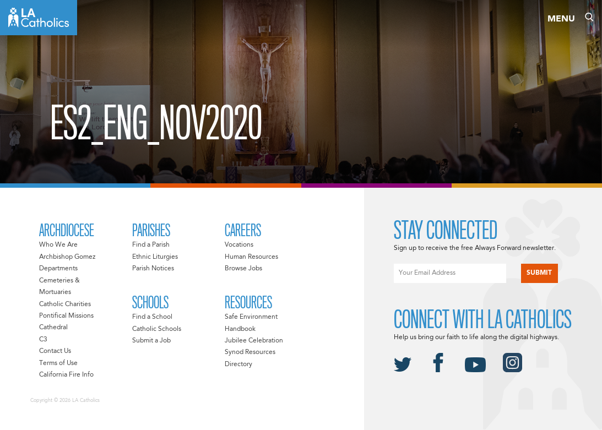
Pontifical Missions (66, 316)
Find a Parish (151, 245)
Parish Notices (153, 268)
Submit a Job (151, 341)
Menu (561, 19)
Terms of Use (58, 363)
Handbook (240, 329)
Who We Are (58, 245)
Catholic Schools (156, 329)
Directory (238, 364)
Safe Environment (251, 317)
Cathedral (53, 327)
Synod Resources (250, 352)
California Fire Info (66, 375)
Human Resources (251, 257)
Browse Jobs (243, 268)
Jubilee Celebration (254, 341)
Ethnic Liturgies (155, 257)
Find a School (152, 317)
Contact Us (55, 351)
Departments (58, 268)
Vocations (239, 245)
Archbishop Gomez (67, 257)
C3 (43, 339)
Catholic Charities (65, 304)
